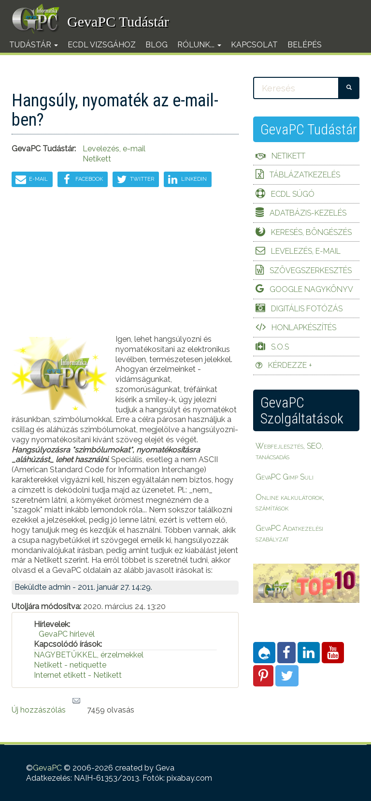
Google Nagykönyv (311, 289)
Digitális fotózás (306, 308)
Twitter (134, 179)
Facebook (81, 179)
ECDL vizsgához (102, 44)
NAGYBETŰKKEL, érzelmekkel (88, 654)
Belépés (304, 44)
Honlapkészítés (303, 327)
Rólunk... (199, 44)
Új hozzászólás (39, 709)
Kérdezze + (290, 365)
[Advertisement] (125, 267)
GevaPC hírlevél (67, 634)
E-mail (31, 179)
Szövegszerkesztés (311, 270)
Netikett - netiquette (70, 665)
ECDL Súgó (292, 194)
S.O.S (280, 346)
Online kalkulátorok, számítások (290, 502)
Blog (156, 44)
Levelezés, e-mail (306, 251)
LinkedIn (186, 179)
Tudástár (33, 44)
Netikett (97, 158)
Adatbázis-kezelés (308, 213)
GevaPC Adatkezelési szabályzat (289, 533)
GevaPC (47, 767)
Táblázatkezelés (305, 174)
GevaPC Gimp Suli (285, 476)
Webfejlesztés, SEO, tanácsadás (289, 451)
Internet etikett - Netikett (78, 675)
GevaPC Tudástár (118, 21)
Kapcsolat (254, 44)
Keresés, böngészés (311, 232)
